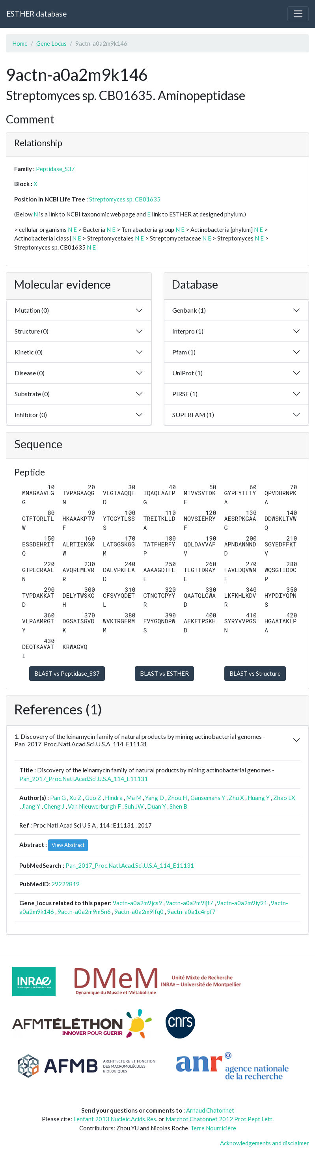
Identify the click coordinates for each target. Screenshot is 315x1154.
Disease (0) (30, 373)
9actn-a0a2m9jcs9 (137, 902)
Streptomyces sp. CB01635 (124, 199)
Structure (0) (31, 331)
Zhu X (236, 797)
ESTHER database (36, 13)
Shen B (178, 806)
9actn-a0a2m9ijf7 (189, 902)
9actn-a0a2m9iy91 (242, 902)
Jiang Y (31, 806)
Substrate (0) (32, 393)
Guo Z (93, 797)
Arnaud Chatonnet (210, 1110)
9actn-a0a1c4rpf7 (191, 911)
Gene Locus (51, 43)
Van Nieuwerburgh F (94, 806)
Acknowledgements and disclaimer (264, 1143)
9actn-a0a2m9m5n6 (84, 911)
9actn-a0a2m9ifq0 (139, 911)
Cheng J (54, 806)
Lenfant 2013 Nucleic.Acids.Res (114, 1118)
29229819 (65, 883)
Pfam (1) (184, 352)
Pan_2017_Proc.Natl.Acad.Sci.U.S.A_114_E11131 (83, 778)
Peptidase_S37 (55, 168)
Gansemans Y (207, 797)
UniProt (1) (187, 373)
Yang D (154, 797)
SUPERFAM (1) (193, 414)
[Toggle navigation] (298, 13)
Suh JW (134, 806)
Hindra (114, 797)
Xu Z (75, 797)
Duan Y (156, 806)
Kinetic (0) (29, 352)
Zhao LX (284, 797)
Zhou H (177, 797)
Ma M (134, 797)
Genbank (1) (189, 310)
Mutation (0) (32, 310)
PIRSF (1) (185, 393)
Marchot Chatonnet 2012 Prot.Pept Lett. (220, 1118)
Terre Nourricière (213, 1128)
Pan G (58, 797)
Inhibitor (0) (31, 414)
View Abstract (68, 845)
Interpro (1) (187, 331)
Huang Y (259, 797)
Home (20, 43)
